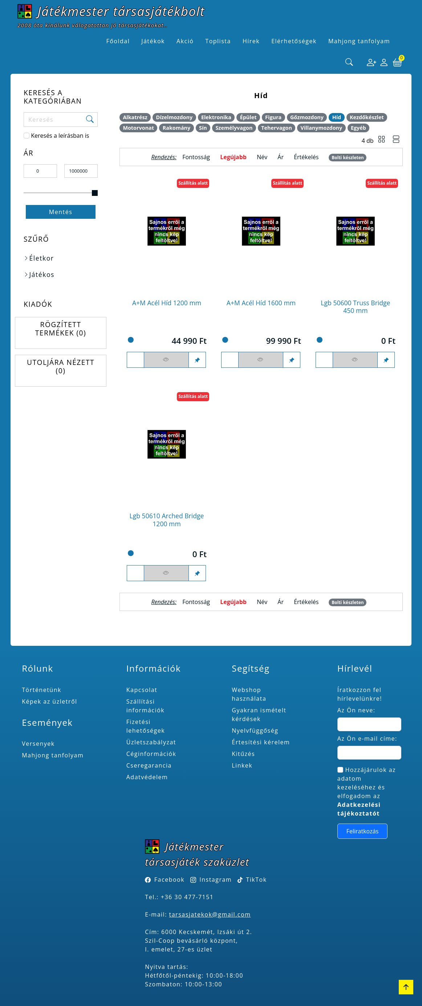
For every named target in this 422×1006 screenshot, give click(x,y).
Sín (203, 127)
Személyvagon (233, 127)
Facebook (169, 880)
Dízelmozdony (174, 117)
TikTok (252, 880)
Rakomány (177, 127)
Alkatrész (135, 117)
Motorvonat (138, 127)
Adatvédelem (147, 777)
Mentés (61, 212)
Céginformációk (151, 754)
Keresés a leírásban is (60, 136)
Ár (280, 157)
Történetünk (41, 690)
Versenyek (38, 744)
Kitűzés (243, 754)
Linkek (242, 765)
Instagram (215, 880)
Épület (248, 117)
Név (262, 157)
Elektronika (216, 117)
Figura (273, 117)
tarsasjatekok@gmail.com (210, 914)
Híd (336, 117)
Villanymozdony (321, 127)
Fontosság (196, 157)
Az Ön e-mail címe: (367, 739)
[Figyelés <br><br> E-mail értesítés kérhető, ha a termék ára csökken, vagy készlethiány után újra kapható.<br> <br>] (166, 360)
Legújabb (233, 157)
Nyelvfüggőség (255, 731)
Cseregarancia (149, 765)
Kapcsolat (142, 690)
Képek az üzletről (49, 701)
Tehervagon (276, 127)
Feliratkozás (362, 831)
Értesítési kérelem (261, 742)
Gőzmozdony (307, 117)
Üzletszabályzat (151, 742)
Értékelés (306, 157)
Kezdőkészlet (367, 117)
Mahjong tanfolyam (53, 755)
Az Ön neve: (356, 710)
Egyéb (358, 127)
